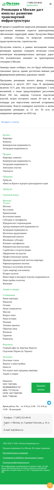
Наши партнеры (10, 298)
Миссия (6, 312)
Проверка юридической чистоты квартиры (23, 260)
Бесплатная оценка (12, 216)
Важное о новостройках (14, 364)
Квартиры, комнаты (12, 157)
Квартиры (7, 138)
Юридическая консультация (16, 247)
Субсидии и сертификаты (15, 220)
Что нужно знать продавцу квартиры (20, 370)
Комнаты (7, 142)
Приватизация (9, 213)
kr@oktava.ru (17, 430)
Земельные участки (12, 168)
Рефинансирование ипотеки (16, 263)
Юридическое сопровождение (17, 223)
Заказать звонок (32, 5)
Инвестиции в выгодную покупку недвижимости (26, 277)
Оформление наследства (14, 253)
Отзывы (6, 305)
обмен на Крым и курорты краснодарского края (25, 183)
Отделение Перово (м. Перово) (17, 351)
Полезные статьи (11, 360)
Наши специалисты (12, 308)
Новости (7, 367)
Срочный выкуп (11, 195)
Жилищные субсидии (13, 240)
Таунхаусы (8, 171)
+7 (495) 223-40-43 (34, 3)
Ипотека (7, 200)
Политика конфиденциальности (16, 462)
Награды (7, 322)
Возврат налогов (10, 274)
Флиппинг (7, 284)
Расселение (8, 210)
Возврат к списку (10, 122)
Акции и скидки (11, 289)
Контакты (8, 344)
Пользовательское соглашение (15, 453)
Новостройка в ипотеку (14, 280)
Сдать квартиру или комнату (16, 270)
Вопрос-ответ (9, 315)
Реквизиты (8, 339)
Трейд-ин (7, 180)
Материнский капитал (13, 237)
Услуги (6, 203)
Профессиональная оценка (15, 257)
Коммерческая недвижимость (17, 145)
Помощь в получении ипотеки (17, 267)
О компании (9, 295)
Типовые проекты (11, 325)
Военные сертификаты (13, 243)
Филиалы (7, 332)
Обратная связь (10, 329)
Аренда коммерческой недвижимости (20, 226)
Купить (6, 135)
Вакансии (7, 302)
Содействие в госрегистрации (17, 250)
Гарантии (7, 335)
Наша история (9, 319)
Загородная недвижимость (15, 148)
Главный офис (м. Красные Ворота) (20, 348)
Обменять (8, 177)
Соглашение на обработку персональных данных (23, 458)
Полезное (7, 357)
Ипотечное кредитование (15, 233)
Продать (7, 154)
